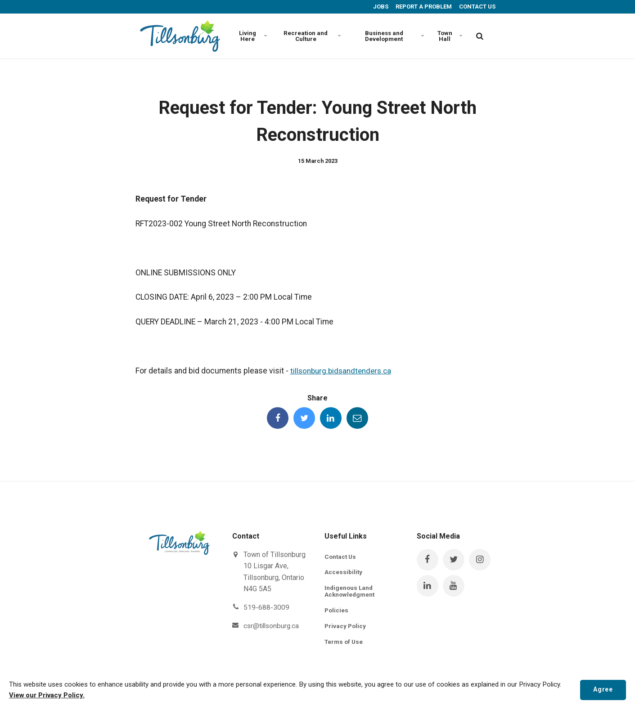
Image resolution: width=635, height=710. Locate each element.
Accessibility (343, 573)
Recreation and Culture (310, 36)
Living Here (253, 36)
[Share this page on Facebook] (277, 418)
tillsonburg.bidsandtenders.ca (342, 370)
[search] (479, 35)
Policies (336, 612)
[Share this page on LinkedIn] (331, 418)
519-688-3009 (266, 608)
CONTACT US (476, 6)
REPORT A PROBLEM (423, 6)
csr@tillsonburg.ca (272, 626)
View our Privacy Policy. (47, 696)
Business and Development (393, 36)
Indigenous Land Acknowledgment (350, 592)
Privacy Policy (345, 627)
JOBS (380, 6)
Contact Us (341, 557)
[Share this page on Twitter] (304, 418)
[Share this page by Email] (358, 418)
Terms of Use (344, 643)
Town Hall (449, 36)
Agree (602, 689)
